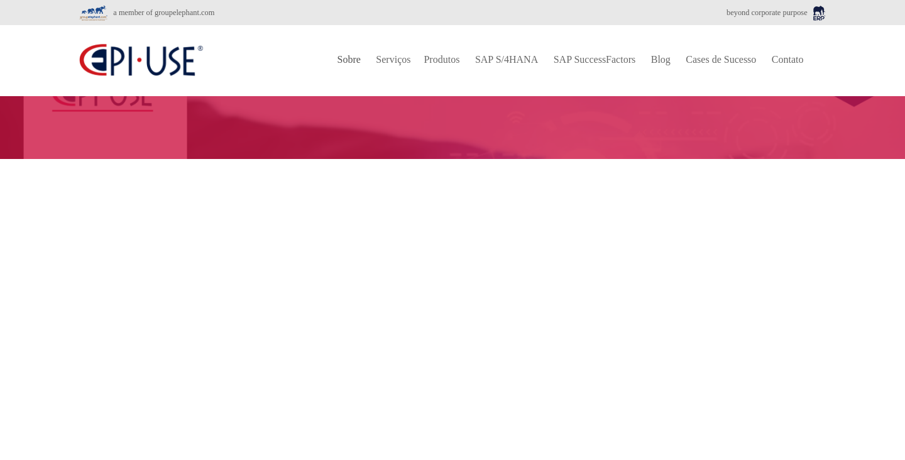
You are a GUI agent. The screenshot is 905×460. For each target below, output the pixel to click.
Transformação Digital (149, 255)
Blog (661, 59)
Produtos (441, 59)
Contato (788, 59)
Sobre (349, 59)
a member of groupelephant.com (146, 12)
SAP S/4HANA (506, 59)
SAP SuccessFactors (595, 59)
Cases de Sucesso (721, 59)
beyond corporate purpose (776, 12)
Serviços (393, 59)
